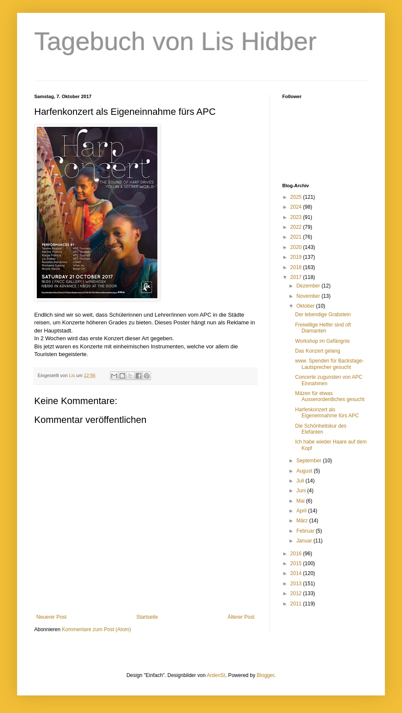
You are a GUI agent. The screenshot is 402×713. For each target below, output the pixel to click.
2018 (296, 267)
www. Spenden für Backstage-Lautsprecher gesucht (329, 364)
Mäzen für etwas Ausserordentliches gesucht (329, 396)
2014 (296, 573)
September (309, 461)
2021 (296, 237)
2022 (296, 227)
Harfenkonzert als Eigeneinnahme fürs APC (327, 413)
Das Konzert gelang (317, 351)
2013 (296, 584)
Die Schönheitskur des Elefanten (320, 429)
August (305, 471)
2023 (296, 217)
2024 (296, 207)
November (309, 296)
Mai (301, 501)
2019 (296, 257)
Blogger (265, 675)
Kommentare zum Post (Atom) (96, 629)
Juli (300, 481)
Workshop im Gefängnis (322, 341)
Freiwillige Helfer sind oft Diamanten (323, 328)
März (302, 521)
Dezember (309, 286)
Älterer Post (241, 617)
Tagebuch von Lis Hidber (175, 41)
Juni (301, 491)
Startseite (147, 617)
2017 (296, 277)
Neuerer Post (51, 617)
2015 (296, 563)
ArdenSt (216, 675)
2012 (296, 593)
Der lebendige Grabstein (323, 315)
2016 (296, 554)
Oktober (306, 306)
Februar (306, 531)
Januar (304, 541)
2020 (296, 247)
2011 (296, 604)
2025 (296, 197)
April (302, 511)
